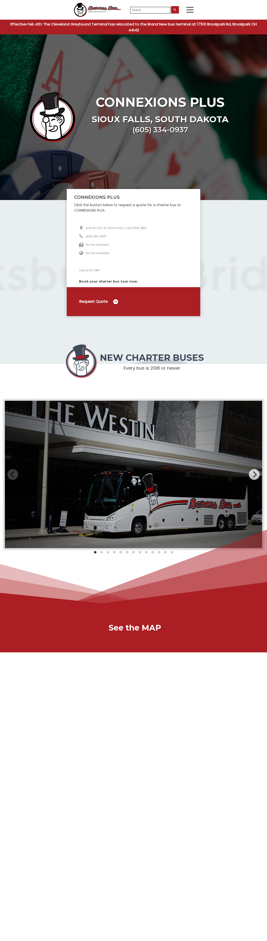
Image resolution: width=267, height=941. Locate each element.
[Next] (254, 474)
